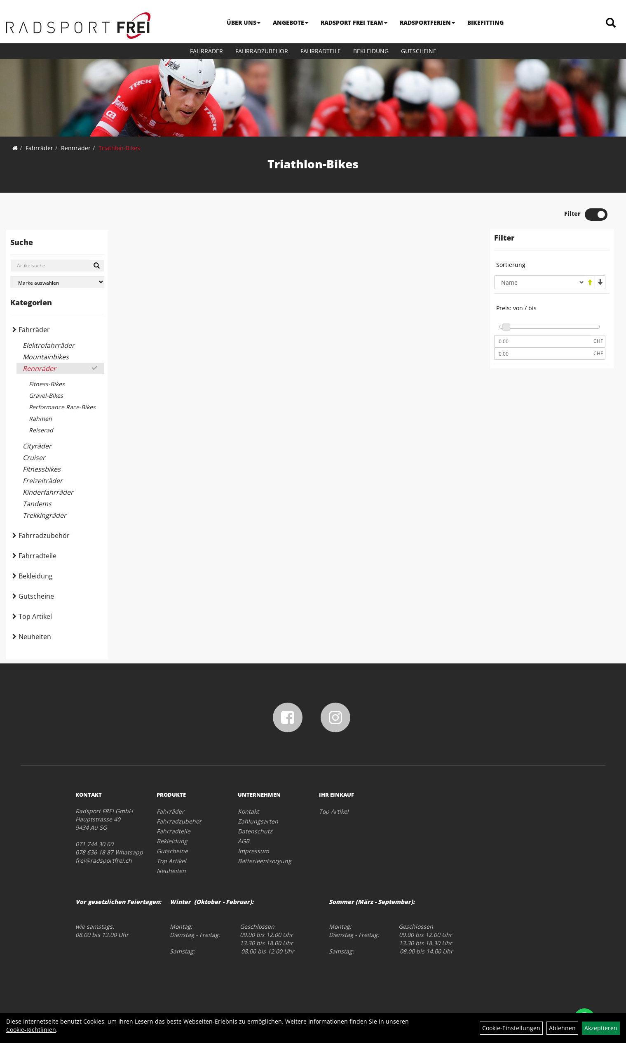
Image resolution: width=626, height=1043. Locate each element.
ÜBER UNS (243, 22)
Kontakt (248, 811)
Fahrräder (206, 51)
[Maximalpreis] (542, 353)
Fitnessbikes (42, 469)
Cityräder (37, 446)
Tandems (37, 503)
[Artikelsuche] (611, 23)
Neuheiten (35, 636)
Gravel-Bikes (46, 395)
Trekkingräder (44, 515)
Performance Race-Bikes (62, 407)
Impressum (253, 851)
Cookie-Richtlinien (31, 1030)
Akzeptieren (600, 1028)
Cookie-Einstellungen (511, 1028)
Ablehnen (562, 1028)
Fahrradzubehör (261, 51)
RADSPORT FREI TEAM (354, 22)
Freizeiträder (43, 480)
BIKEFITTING (485, 22)
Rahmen (40, 418)
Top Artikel (35, 616)
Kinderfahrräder (48, 492)
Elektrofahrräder (49, 345)
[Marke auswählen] (57, 282)
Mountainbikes (46, 356)
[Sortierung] (539, 282)
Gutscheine (418, 51)
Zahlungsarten (258, 821)
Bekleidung (371, 51)
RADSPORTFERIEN (427, 22)
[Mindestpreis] (542, 341)
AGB (243, 841)
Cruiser (34, 457)
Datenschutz (255, 831)
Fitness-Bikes (47, 384)
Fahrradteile (320, 51)
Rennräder (76, 148)
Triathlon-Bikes (119, 148)
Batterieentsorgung (264, 861)
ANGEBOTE (290, 22)
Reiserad (41, 430)
